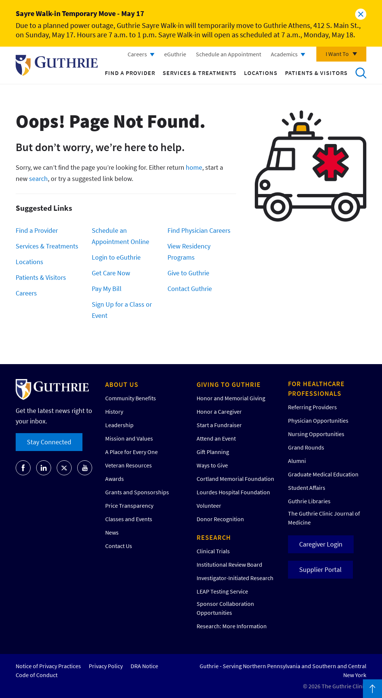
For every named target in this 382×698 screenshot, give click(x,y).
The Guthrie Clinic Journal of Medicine (324, 518)
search (38, 178)
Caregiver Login (320, 544)
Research (214, 537)
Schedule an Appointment (228, 54)
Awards (114, 478)
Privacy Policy (106, 666)
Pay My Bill (107, 288)
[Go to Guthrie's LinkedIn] (43, 467)
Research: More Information (232, 626)
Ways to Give (212, 465)
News (112, 532)
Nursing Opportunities (316, 434)
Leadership (119, 425)
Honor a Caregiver (219, 411)
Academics (284, 54)
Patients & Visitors (316, 72)
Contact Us (118, 546)
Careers (137, 54)
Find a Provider (130, 72)
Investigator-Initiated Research (235, 578)
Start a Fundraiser (219, 425)
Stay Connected (49, 442)
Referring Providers (312, 407)
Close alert (360, 14)
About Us (121, 384)
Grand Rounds (306, 447)
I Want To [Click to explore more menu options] (337, 53)
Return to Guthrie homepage (57, 65)
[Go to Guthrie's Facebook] (23, 467)
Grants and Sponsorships (137, 492)
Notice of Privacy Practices (48, 666)
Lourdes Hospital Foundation (233, 492)
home (194, 167)
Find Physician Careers (199, 230)
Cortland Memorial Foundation (235, 478)
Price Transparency (129, 505)
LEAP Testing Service (222, 591)
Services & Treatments (200, 72)
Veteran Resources (128, 465)
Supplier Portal (320, 569)
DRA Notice (144, 666)
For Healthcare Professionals (316, 388)
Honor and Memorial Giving (231, 398)
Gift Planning (213, 452)
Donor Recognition (220, 519)
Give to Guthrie (188, 273)
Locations (261, 72)
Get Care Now (111, 273)
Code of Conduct (36, 675)
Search (360, 72)
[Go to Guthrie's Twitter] (64, 467)
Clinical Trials (213, 551)
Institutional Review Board (229, 564)
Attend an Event (216, 438)
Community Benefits (130, 398)
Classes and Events (128, 519)
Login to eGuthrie (116, 257)
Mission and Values (129, 438)
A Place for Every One (131, 452)
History (114, 411)
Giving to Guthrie (229, 384)
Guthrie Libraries (309, 501)
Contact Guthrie (189, 288)
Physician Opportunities (318, 420)
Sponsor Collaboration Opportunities (225, 608)
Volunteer (209, 505)
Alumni (297, 460)
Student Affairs (306, 487)
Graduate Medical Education (323, 474)
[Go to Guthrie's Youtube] (84, 467)
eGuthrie (175, 54)
